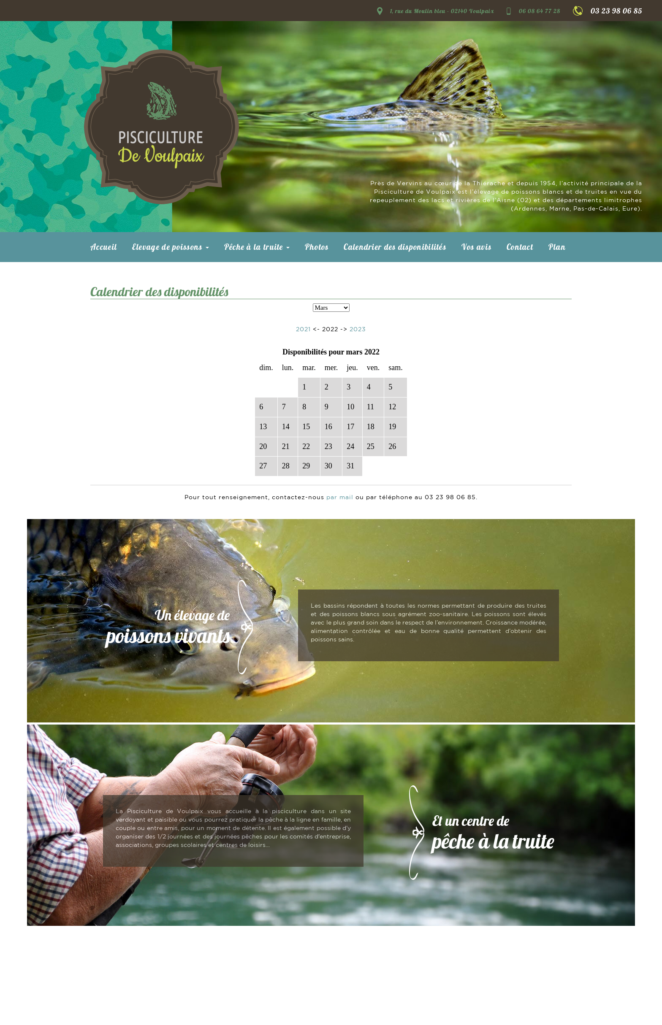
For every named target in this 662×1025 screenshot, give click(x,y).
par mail (339, 497)
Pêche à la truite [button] (257, 247)
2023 (358, 329)
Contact (520, 247)
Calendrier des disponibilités (395, 247)
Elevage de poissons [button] (170, 247)
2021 (303, 329)
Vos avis (476, 247)
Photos (317, 247)
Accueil (103, 247)
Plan (557, 247)
